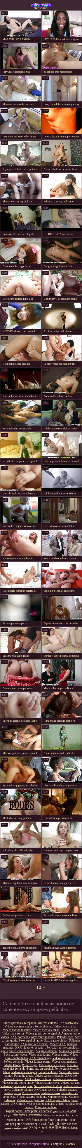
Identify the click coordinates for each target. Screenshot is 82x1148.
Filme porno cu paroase (37, 1111)
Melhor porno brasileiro (20, 1124)
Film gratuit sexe (65, 1119)
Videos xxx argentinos (30, 1100)
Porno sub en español (40, 1068)
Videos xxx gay (69, 1082)
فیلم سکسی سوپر (16, 1127)
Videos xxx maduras (65, 1061)
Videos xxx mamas (65, 1026)
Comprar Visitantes (63, 1144)
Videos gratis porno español (43, 1033)
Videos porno (60, 1054)
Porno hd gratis (23, 1075)
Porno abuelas (43, 1026)
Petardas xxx (65, 1037)
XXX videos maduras (38, 1079)
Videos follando (13, 1079)
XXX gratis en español (34, 1044)
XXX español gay (40, 1058)
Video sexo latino (39, 1054)
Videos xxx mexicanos (19, 1026)
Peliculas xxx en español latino (41, 5)
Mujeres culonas (47, 1023)
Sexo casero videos (56, 1040)
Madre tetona (12, 1065)
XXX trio (71, 1075)
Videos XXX (58, 1044)
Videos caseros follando (49, 1075)
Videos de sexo (50, 1093)
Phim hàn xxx (68, 1124)
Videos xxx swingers (24, 1072)
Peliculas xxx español (52, 1065)
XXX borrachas (20, 1037)
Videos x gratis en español (16, 1086)
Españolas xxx (69, 1030)
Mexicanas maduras (43, 1037)
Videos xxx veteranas (46, 1030)
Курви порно (14, 1111)
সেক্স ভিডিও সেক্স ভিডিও (28, 1115)
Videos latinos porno (37, 1061)
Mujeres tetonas (57, 1096)
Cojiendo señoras (22, 1089)
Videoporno (50, 1115)
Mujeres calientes (69, 1051)
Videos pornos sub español (19, 1023)
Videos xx (62, 1103)
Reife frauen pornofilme (39, 1119)
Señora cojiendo (14, 1061)
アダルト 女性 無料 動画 (45, 1127)
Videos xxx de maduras (17, 1030)
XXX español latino (57, 1100)
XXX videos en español (30, 1047)
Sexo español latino (31, 1040)
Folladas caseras (67, 1089)
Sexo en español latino (48, 1086)
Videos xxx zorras (13, 1033)
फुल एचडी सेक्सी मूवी (47, 1124)
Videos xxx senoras (64, 1058)
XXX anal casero (44, 1089)
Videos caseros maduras (31, 1096)
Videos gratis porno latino (18, 1082)
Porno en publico (46, 1107)
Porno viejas (29, 1065)
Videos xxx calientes (22, 1051)
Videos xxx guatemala (40, 1103)
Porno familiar (31, 1093)
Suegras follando (46, 1051)
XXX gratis (18, 1103)
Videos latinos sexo (47, 1082)
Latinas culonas (48, 1072)
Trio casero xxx (68, 1023)
